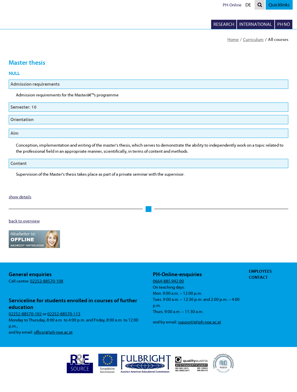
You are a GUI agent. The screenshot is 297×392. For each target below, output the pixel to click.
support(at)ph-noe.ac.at (199, 322)
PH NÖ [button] (283, 24)
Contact (258, 277)
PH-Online (232, 5)
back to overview (24, 221)
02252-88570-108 (46, 281)
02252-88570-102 (25, 314)
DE (249, 5)
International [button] (255, 24)
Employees (260, 271)
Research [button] (223, 24)
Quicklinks (279, 5)
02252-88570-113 (63, 314)
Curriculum (253, 39)
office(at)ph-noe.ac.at (53, 332)
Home (233, 39)
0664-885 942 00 (168, 281)
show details (20, 197)
